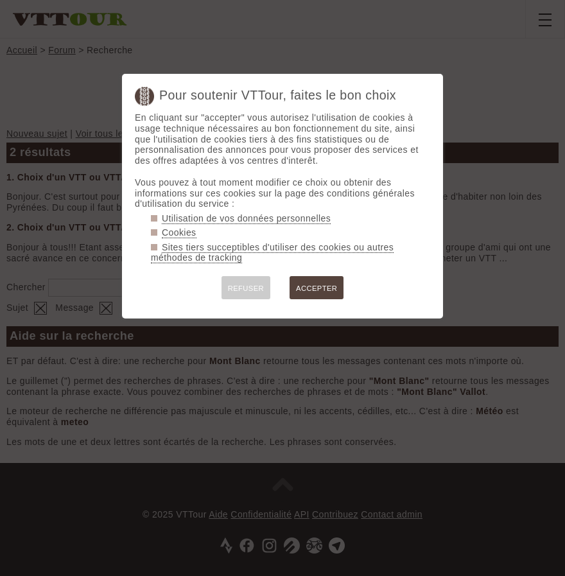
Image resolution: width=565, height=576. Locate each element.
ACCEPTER (316, 288)
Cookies (179, 232)
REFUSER (246, 288)
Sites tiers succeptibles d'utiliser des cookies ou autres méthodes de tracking (272, 252)
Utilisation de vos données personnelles (246, 218)
